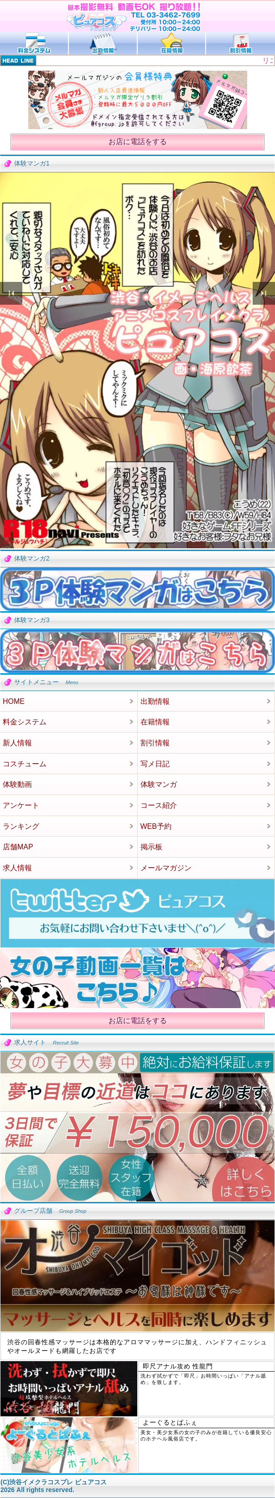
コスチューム (25, 764)
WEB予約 (155, 826)
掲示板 (151, 847)
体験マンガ (158, 784)
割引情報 (155, 743)
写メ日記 (155, 764)
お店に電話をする (138, 142)
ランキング (21, 826)
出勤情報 (155, 701)
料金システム (25, 722)
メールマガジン (166, 868)
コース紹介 (158, 805)
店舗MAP (18, 847)
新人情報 (17, 743)
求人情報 (17, 868)
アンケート (21, 805)
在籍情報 (155, 722)
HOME (14, 701)
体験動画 (17, 784)
